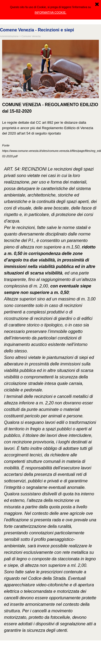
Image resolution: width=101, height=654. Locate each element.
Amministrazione (9, 36)
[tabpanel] (50, 130)
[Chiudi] (97, 4)
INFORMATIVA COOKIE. (50, 12)
